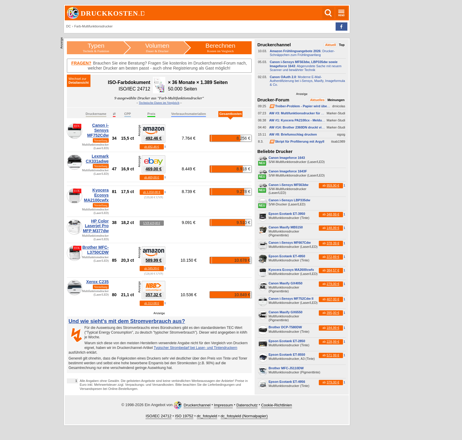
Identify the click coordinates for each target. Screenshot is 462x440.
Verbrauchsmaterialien (188, 114)
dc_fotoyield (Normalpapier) (244, 416)
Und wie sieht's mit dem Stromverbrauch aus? (127, 321)
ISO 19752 (184, 416)
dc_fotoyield (207, 416)
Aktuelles (317, 100)
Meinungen (335, 100)
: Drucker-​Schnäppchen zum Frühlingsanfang (302, 53)
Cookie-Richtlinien (276, 405)
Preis (151, 114)
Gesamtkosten (230, 114)
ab (151, 146)
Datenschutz (247, 405)
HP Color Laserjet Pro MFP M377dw (96, 226)
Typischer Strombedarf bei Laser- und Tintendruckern (195, 348)
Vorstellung (101, 140)
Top (341, 45)
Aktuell (330, 45)
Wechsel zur (77, 78)
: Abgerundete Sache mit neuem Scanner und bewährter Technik (305, 65)
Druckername (96, 114)
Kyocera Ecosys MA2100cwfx (96, 195)
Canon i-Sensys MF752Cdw (98, 130)
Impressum (223, 405)
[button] (341, 26)
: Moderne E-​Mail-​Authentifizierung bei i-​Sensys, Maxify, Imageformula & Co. (307, 80)
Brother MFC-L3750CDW (95, 250)
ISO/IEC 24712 (158, 416)
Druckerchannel (197, 405)
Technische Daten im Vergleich (159, 102)
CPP (127, 114)
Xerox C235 (97, 281)
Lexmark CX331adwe (97, 159)
